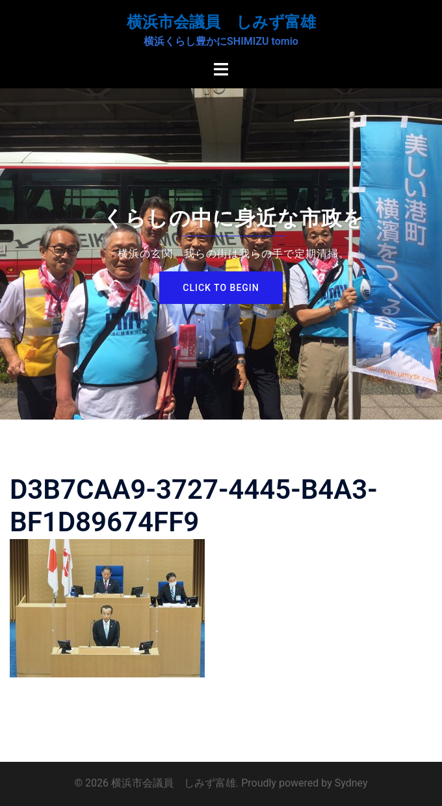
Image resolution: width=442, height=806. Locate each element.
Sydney (351, 783)
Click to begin (221, 288)
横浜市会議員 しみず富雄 (221, 22)
